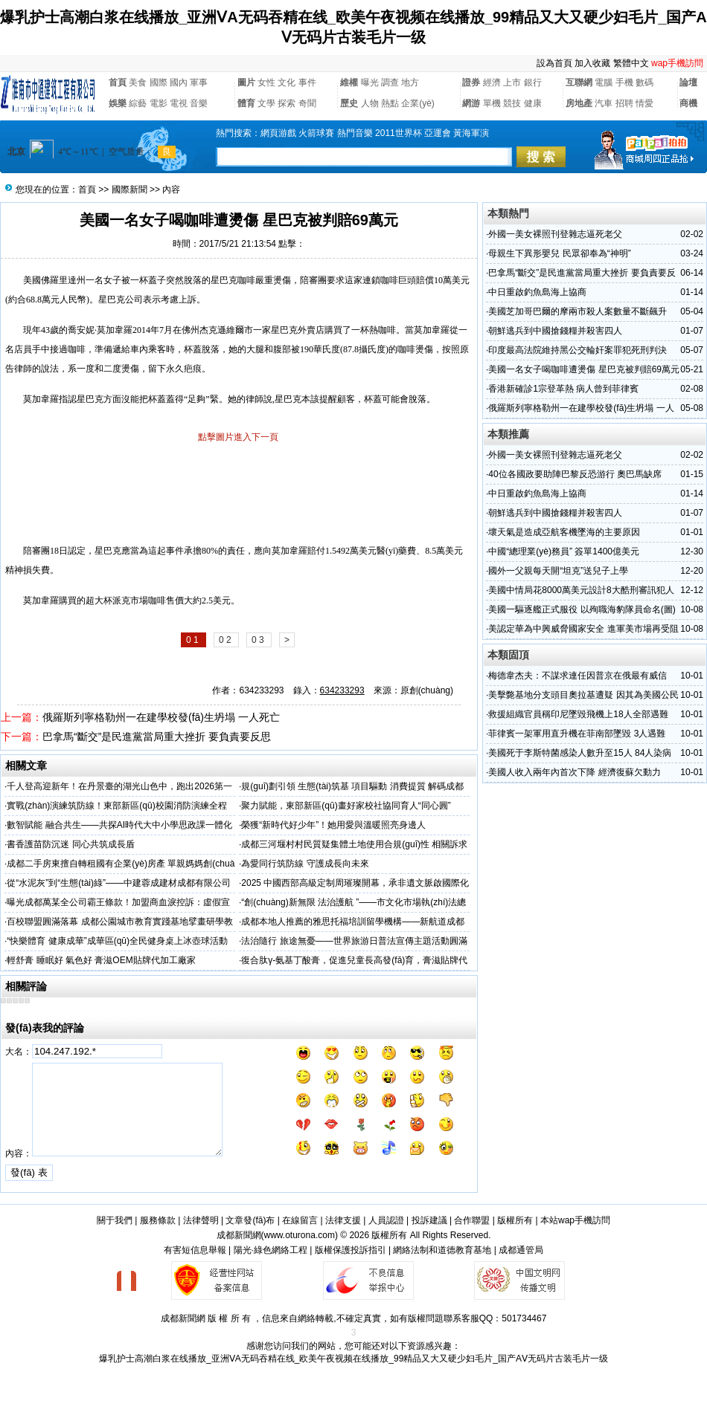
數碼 (644, 82)
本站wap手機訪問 (575, 1220)
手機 (624, 82)
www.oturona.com (299, 1235)
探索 (286, 103)
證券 (471, 82)
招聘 (624, 103)
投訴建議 (429, 1220)
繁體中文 (631, 63)
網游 (471, 103)
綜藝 (138, 103)
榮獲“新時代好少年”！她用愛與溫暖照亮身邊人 (333, 825)
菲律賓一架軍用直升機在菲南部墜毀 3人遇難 (576, 733)
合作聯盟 (472, 1220)
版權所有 (515, 1220)
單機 (492, 103)
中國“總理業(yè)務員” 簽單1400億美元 (563, 551)
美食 (138, 82)
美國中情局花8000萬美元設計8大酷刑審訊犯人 (581, 590)
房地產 (579, 103)
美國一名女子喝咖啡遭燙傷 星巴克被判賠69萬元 (583, 369)
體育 (246, 103)
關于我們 (114, 1220)
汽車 (603, 103)
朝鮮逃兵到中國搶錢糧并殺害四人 (555, 331)
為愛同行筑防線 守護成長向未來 (304, 863)
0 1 (193, 640)
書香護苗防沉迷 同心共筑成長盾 (70, 844)
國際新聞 (129, 189)
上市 (512, 82)
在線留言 (300, 1220)
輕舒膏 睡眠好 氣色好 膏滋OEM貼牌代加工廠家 (101, 960)
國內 (179, 82)
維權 (349, 82)
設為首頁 (554, 63)
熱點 (390, 103)
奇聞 (307, 103)
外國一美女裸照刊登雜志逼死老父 (555, 234)
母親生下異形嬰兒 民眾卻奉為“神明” (559, 253)
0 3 (259, 640)
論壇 (688, 82)
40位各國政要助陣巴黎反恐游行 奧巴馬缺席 (575, 474)
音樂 (199, 103)
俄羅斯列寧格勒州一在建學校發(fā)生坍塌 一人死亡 (161, 717)
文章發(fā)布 (250, 1220)
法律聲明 (201, 1220)
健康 (533, 103)
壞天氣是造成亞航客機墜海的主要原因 (564, 532)
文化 (286, 82)
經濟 (492, 82)
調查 (390, 82)
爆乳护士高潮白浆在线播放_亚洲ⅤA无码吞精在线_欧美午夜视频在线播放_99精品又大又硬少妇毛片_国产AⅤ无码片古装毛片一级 (353, 1358)
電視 (179, 103)
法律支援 (343, 1220)
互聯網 (579, 82)
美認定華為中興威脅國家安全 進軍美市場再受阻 (583, 629)
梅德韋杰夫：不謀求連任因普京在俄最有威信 (577, 675)
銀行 (533, 82)
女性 (266, 82)
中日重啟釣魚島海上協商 (537, 292)
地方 (410, 82)
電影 (158, 103)
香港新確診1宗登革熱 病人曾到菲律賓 (563, 388)
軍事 (199, 82)
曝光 (370, 82)
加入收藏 (592, 63)
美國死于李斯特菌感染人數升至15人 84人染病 (579, 753)
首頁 (118, 82)
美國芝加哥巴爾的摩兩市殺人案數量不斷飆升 (577, 311)
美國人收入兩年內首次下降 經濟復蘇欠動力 (574, 772)
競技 (512, 103)
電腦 (603, 82)
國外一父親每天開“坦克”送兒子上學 (558, 571)
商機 (688, 103)
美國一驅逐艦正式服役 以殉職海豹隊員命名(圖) (581, 609)
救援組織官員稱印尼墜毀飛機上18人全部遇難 (578, 714)
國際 (158, 82)
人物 (370, 103)
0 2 (226, 640)
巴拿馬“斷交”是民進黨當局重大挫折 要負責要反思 (156, 736)
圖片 (246, 82)
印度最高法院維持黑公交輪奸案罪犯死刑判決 (577, 350)
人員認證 (386, 1220)
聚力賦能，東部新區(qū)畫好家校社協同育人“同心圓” (345, 805)
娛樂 (118, 103)
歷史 (349, 103)
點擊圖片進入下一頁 (238, 437)
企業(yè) (418, 103)
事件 (307, 82)
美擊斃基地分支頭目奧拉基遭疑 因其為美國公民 (583, 695)
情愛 (644, 103)
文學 (266, 103)
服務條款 (158, 1220)
